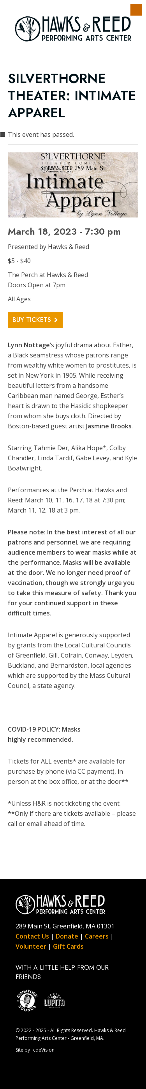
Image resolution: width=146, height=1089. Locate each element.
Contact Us (32, 936)
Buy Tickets (31, 319)
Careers (97, 936)
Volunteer (31, 946)
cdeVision (44, 1050)
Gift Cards (68, 946)
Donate (67, 936)
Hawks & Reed (73, 29)
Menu (136, 10)
